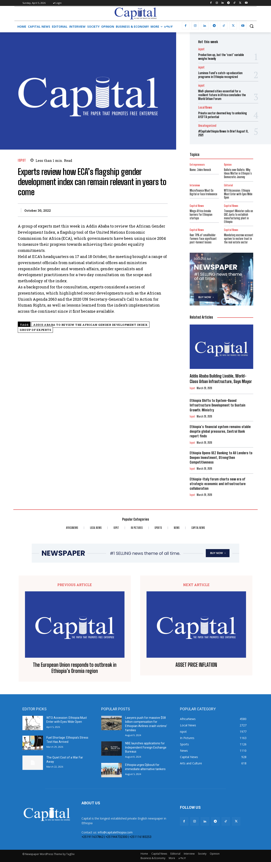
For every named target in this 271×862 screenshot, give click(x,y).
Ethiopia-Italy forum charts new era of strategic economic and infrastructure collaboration (218, 484)
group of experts (35, 330)
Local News (205, 107)
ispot (22, 160)
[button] (251, 26)
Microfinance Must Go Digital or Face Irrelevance (203, 192)
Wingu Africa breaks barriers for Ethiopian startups (201, 214)
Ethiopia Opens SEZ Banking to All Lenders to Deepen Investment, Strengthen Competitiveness (221, 457)
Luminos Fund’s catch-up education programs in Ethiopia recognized (220, 75)
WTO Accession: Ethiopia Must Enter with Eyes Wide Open (238, 194)
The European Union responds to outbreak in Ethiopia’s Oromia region (74, 668)
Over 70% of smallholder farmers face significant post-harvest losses (203, 238)
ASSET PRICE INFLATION (196, 665)
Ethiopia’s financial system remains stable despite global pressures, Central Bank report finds (220, 431)
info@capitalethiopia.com (115, 832)
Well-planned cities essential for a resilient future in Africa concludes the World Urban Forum (222, 95)
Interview (195, 185)
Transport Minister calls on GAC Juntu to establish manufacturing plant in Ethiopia (238, 216)
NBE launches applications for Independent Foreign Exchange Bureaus (145, 747)
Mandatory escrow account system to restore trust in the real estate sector (238, 238)
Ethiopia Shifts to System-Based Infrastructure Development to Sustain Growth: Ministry (217, 405)
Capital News (197, 206)
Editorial (228, 185)
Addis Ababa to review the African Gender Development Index (90, 325)
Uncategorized (207, 125)
